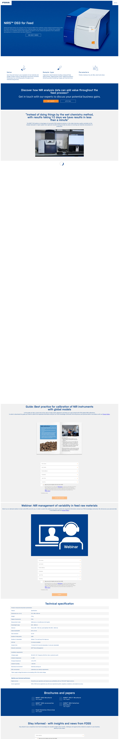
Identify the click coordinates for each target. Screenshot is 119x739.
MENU (115, 3)
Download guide (59, 498)
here (46, 490)
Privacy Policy (106, 414)
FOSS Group (60, 487)
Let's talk (68, 101)
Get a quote (51, 101)
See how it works (33, 35)
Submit (59, 594)
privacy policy (47, 491)
